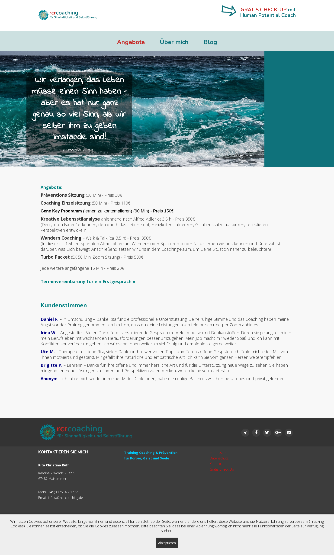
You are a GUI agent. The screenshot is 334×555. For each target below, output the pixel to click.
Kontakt (215, 464)
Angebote (131, 42)
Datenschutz (219, 458)
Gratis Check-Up (222, 469)
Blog (210, 42)
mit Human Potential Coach (268, 12)
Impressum (218, 452)
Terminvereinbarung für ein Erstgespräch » (88, 281)
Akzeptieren (167, 543)
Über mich (174, 42)
